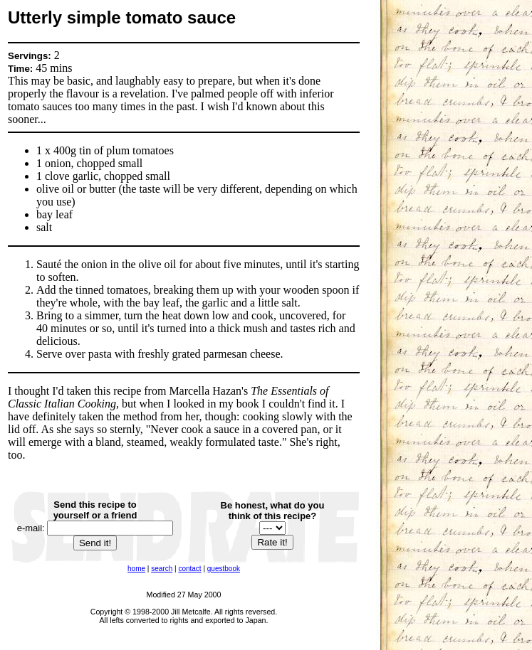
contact (189, 568)
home (136, 568)
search (161, 568)
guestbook (223, 568)
